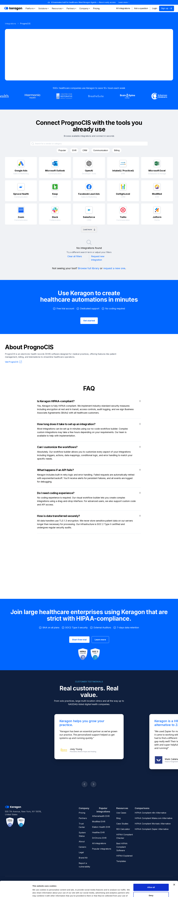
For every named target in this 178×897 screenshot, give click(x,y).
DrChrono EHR (99, 838)
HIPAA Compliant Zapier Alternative (151, 829)
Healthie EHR (98, 832)
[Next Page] (89, 229)
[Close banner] (174, 871)
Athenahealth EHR (101, 816)
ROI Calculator (123, 829)
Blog (118, 818)
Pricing (82, 812)
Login (154, 8)
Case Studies (122, 823)
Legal (81, 852)
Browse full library (88, 268)
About (82, 841)
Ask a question (141, 8)
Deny (151, 882)
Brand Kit (83, 857)
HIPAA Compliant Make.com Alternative (153, 818)
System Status (82, 834)
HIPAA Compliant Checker (124, 836)
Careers (82, 847)
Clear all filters (74, 256)
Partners (83, 818)
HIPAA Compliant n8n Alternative (150, 812)
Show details (38, 892)
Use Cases (121, 812)
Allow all (151, 874)
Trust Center (82, 825)
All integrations (123, 8)
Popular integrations (101, 849)
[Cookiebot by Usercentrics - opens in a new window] (16, 892)
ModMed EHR (98, 821)
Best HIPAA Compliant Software (121, 847)
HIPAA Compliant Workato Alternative (153, 823)
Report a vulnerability (84, 865)
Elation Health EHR (101, 827)
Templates (121, 861)
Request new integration (97, 258)
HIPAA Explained (124, 855)
